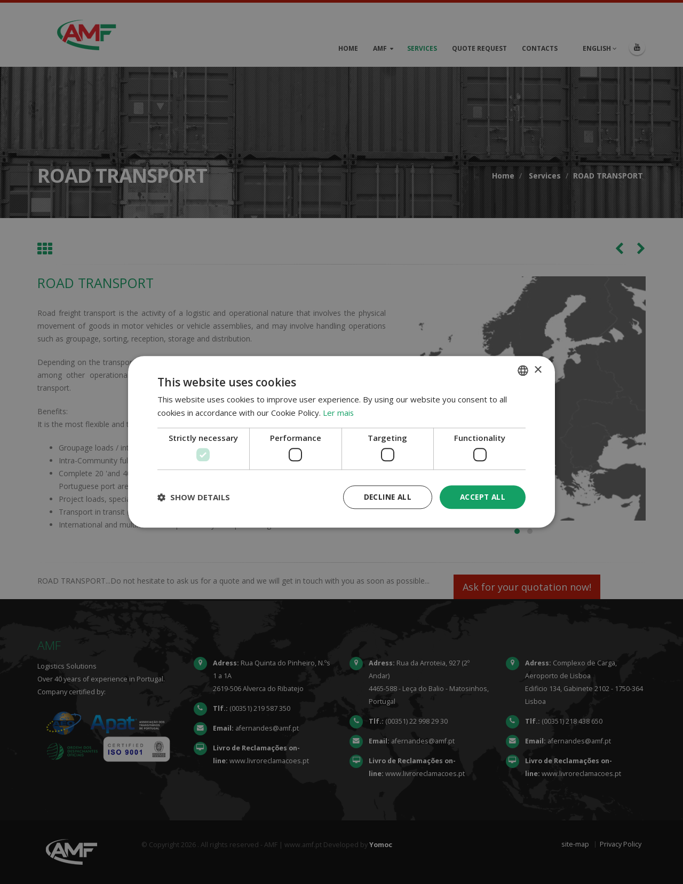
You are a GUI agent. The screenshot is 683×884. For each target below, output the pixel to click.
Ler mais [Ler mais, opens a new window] (338, 412)
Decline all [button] (384, 497)
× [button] (538, 370)
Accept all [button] (481, 497)
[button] (193, 497)
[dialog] (341, 442)
